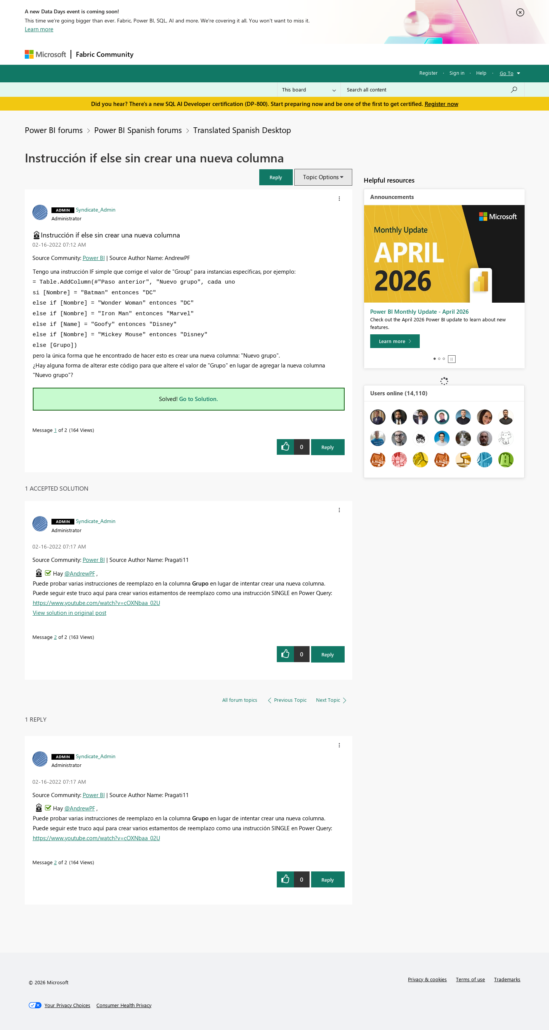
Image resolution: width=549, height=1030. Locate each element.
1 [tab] (434, 358)
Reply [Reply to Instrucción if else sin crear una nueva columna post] (327, 447)
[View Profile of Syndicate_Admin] (96, 209)
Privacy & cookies (427, 979)
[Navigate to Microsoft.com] (45, 54)
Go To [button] (507, 73)
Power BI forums (54, 129)
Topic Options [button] (321, 177)
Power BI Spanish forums (138, 129)
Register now (441, 103)
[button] (276, 177)
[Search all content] (432, 89)
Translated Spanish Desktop (242, 129)
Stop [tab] (452, 359)
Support (345, 54)
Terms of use (470, 979)
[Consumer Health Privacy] (123, 1005)
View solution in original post (69, 612)
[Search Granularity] (309, 89)
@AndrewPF (79, 573)
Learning (313, 54)
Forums (151, 54)
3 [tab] (443, 358)
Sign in (456, 72)
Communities (249, 54)
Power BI (94, 258)
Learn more (39, 29)
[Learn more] (395, 341)
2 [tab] (439, 358)
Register (428, 72)
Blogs (284, 54)
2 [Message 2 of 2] (55, 637)
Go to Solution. (198, 399)
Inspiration (184, 54)
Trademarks (507, 979)
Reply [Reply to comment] (327, 654)
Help (481, 72)
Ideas (216, 54)
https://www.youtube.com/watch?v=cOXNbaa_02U (96, 602)
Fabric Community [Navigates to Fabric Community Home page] (104, 54)
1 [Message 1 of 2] (55, 430)
